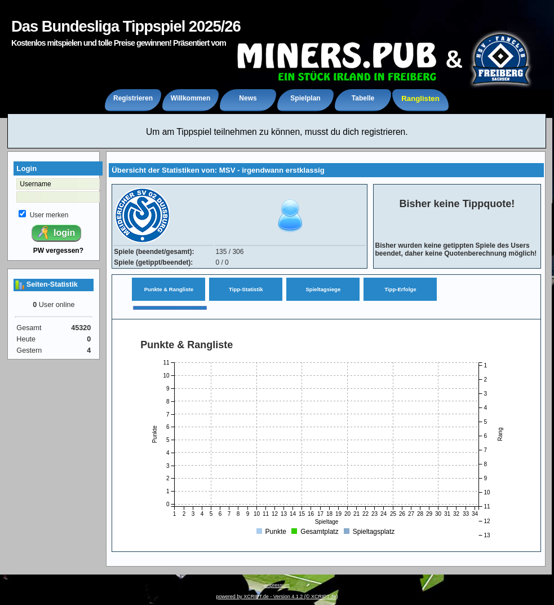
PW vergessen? (58, 251)
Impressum (277, 585)
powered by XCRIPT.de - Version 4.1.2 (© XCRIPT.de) (277, 596)
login (56, 232)
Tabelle (363, 98)
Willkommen (191, 98)
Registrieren (133, 98)
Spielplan (305, 98)
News (247, 98)
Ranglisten (420, 98)
